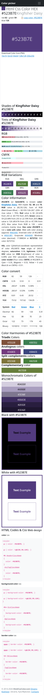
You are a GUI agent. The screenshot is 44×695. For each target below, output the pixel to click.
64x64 (15, 56)
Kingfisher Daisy (9, 204)
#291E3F (21, 404)
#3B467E (33, 351)
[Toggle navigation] (39, 3)
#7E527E (22, 192)
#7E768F (21, 394)
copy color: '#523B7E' (33, 17)
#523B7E (7, 184)
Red (13, 307)
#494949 (29, 235)
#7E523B (11, 342)
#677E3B (22, 370)
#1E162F (21, 410)
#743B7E (11, 351)
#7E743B (11, 361)
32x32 (10, 56)
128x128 (22, 56)
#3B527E (36, 184)
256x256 (30, 56)
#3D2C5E (22, 399)
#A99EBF (21, 389)
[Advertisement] (22, 80)
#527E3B (22, 184)
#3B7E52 (7, 192)
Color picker (8, 3)
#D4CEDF (21, 384)
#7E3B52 (36, 192)
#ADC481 (8, 235)
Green (24, 307)
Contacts (35, 691)
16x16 (4, 56)
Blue (32, 307)
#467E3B (33, 361)
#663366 (14, 232)
